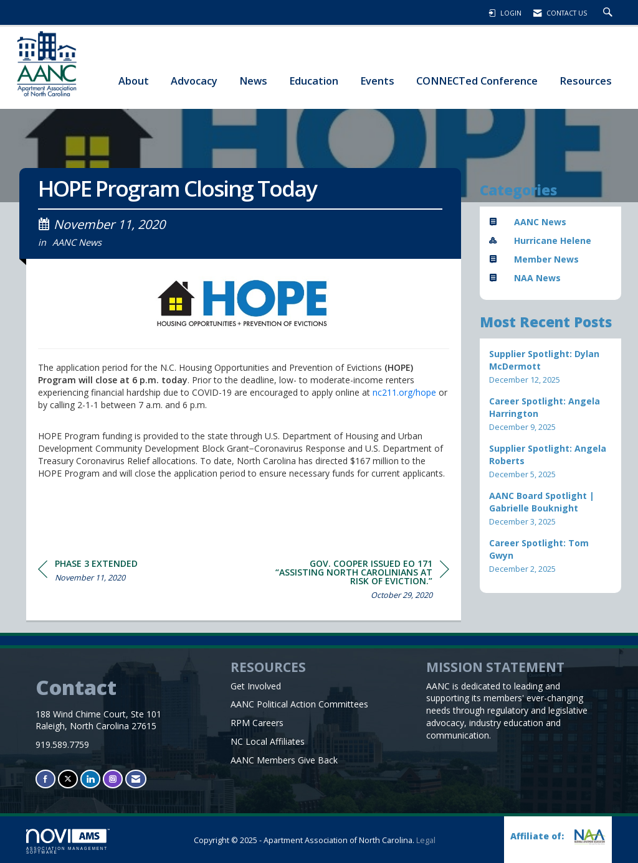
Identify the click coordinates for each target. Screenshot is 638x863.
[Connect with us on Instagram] (113, 779)
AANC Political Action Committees (299, 704)
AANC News (77, 242)
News (253, 80)
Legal (426, 840)
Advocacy (194, 80)
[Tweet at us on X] (68, 779)
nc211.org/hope (404, 392)
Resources (585, 80)
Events (377, 80)
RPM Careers (257, 723)
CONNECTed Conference (477, 80)
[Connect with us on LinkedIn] (90, 779)
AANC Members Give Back (284, 760)
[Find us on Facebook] (45, 779)
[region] (355, 581)
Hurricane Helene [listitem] (540, 240)
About (133, 80)
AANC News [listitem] (527, 222)
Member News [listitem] (534, 259)
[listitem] (550, 367)
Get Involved (256, 686)
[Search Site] (609, 13)
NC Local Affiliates (268, 741)
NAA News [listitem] (525, 278)
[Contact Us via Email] (135, 779)
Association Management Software (68, 842)
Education (313, 80)
